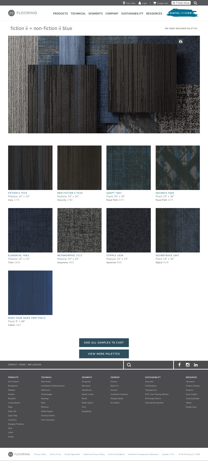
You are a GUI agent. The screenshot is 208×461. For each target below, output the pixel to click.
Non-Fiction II (70, 193)
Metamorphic (70, 255)
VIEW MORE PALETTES (104, 354)
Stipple (114, 255)
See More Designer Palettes (181, 28)
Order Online (181, 2)
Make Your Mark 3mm (27, 318)
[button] (196, 3)
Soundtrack (167, 255)
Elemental (18, 255)
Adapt (114, 193)
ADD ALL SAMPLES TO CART (104, 342)
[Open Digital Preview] (182, 13)
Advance (165, 193)
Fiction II (17, 193)
